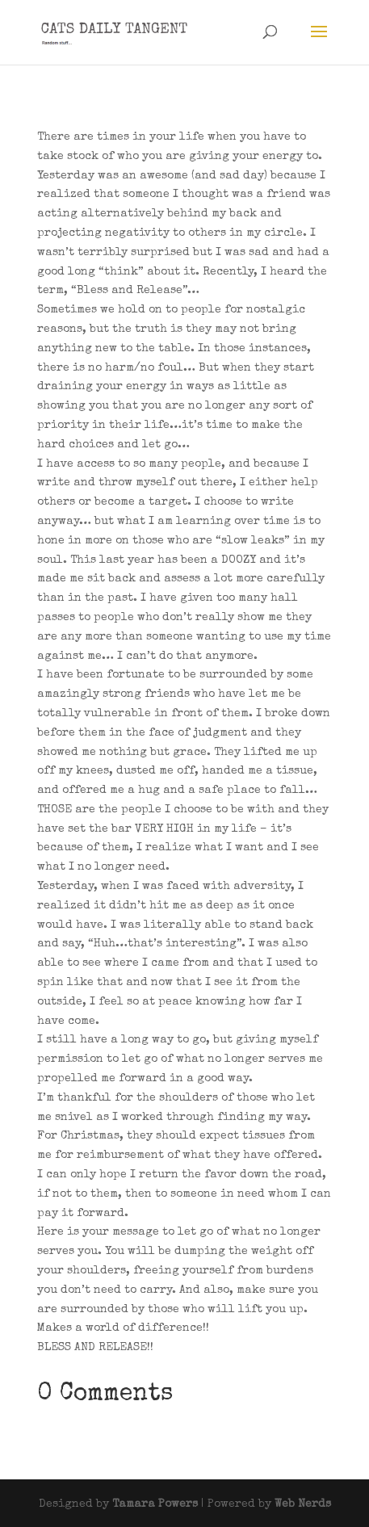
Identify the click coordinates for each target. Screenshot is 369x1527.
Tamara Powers (155, 1504)
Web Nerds (303, 1504)
